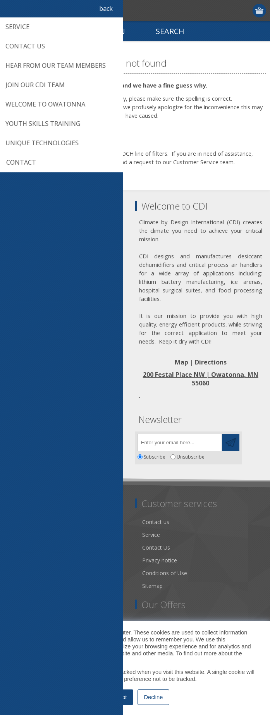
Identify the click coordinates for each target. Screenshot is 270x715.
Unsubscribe (191, 457)
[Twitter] (36, 440)
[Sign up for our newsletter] (180, 442)
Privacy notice (159, 560)
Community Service (35, 547)
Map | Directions (201, 362)
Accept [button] (118, 697)
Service (151, 534)
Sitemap (152, 586)
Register (230, 10)
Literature (23, 573)
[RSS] (78, 440)
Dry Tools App (29, 522)
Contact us (155, 522)
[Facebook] (14, 440)
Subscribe (154, 457)
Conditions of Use (164, 573)
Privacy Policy (95, 660)
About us (22, 534)
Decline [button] (153, 697)
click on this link (86, 162)
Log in (245, 10)
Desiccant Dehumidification (45, 560)
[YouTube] (57, 440)
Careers (20, 586)
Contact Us (156, 547)
